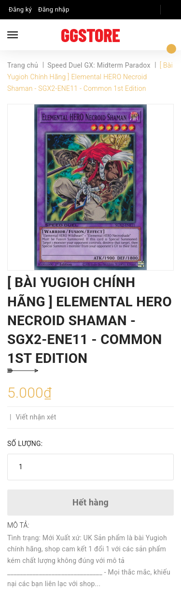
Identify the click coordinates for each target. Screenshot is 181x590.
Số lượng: (24, 443)
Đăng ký (20, 9)
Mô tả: (18, 525)
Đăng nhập (53, 9)
